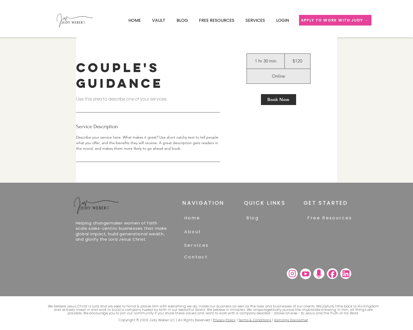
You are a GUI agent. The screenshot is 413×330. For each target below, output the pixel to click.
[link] (278, 99)
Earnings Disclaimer (291, 320)
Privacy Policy (224, 320)
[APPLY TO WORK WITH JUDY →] (335, 20)
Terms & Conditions (255, 320)
